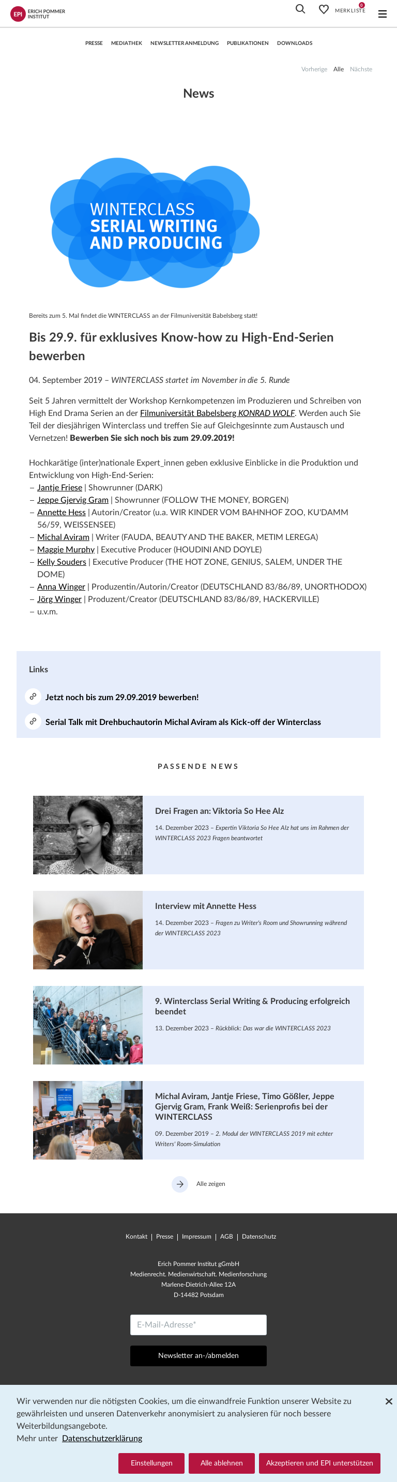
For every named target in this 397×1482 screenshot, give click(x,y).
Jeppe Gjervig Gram (73, 500)
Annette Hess (61, 512)
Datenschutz (259, 1236)
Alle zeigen (198, 1184)
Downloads (294, 43)
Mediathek (126, 43)
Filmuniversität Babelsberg (217, 413)
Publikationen (248, 43)
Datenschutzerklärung (102, 1438)
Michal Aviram (63, 537)
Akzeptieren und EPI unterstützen (319, 1463)
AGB (226, 1236)
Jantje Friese (59, 488)
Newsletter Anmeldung (184, 43)
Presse (94, 43)
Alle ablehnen (222, 1463)
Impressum (196, 1236)
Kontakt (136, 1236)
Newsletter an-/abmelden (198, 1356)
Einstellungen (152, 1463)
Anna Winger (61, 587)
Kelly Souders (61, 562)
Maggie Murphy (66, 550)
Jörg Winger (59, 599)
